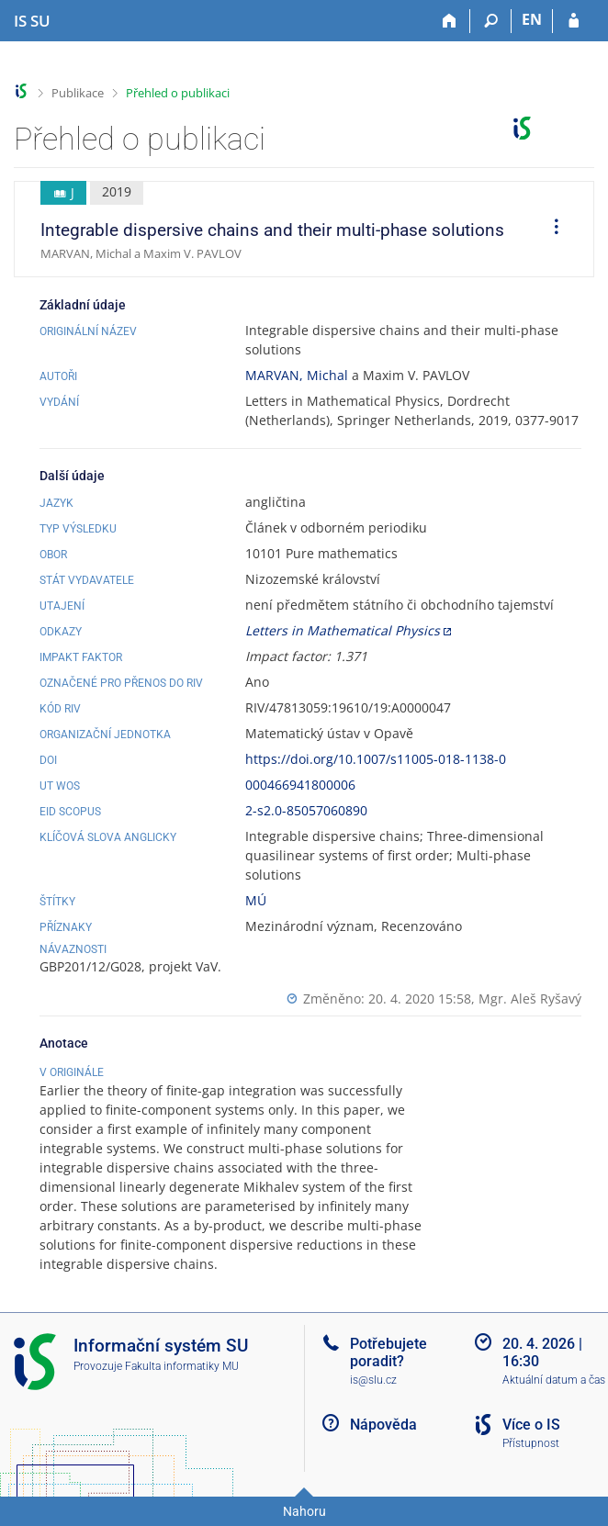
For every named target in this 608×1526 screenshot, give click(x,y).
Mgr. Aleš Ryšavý (530, 998)
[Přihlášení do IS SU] (573, 21)
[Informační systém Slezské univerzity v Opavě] (32, 21)
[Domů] (449, 21)
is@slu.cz (373, 1380)
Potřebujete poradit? (388, 1352)
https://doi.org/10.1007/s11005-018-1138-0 (375, 759)
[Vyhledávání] (491, 21)
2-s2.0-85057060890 (306, 810)
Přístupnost (530, 1443)
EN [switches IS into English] (532, 19)
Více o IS (531, 1424)
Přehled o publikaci (178, 92)
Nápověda (383, 1424)
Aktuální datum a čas (553, 1380)
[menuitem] (550, 229)
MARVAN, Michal (296, 375)
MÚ (255, 900)
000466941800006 (300, 784)
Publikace (77, 92)
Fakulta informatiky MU (182, 1366)
